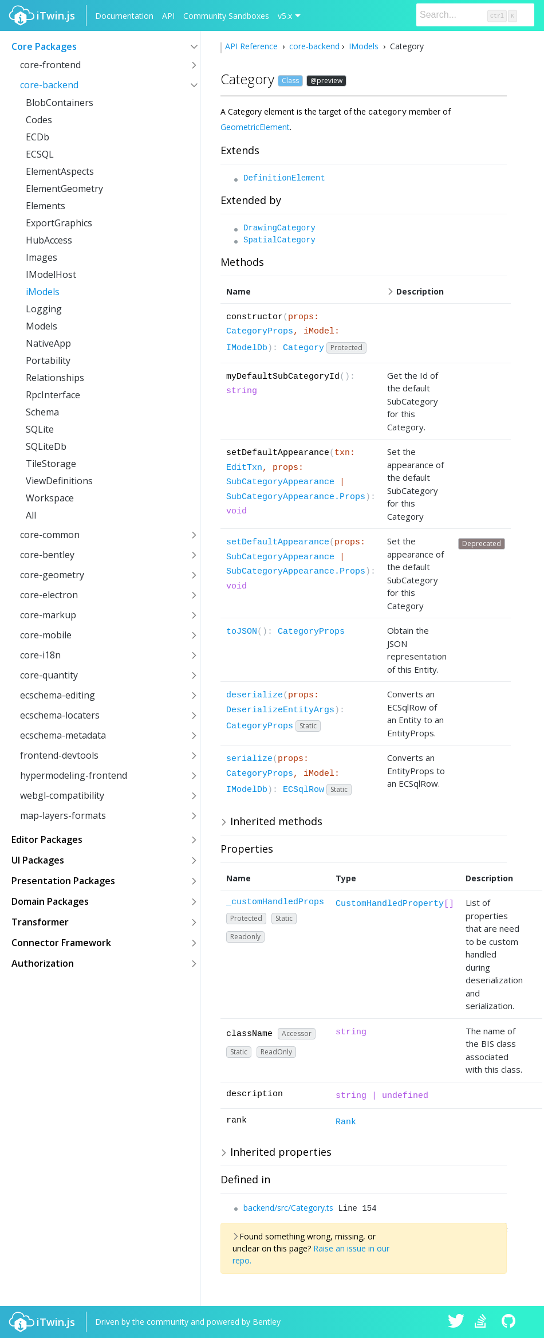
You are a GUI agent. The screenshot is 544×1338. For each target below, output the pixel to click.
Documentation (124, 15)
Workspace (50, 498)
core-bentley (47, 554)
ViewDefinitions (59, 480)
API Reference (252, 46)
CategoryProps (259, 331)
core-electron (49, 594)
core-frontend (50, 64)
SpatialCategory (279, 239)
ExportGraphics (59, 223)
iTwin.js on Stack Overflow (483, 1322)
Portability (48, 360)
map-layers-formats (63, 815)
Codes (39, 119)
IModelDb (246, 347)
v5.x (285, 15)
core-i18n (40, 655)
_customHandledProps (275, 902)
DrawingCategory (279, 227)
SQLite (40, 429)
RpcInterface (53, 395)
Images (41, 257)
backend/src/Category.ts (288, 1207)
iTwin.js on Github (510, 1322)
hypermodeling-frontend (73, 775)
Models (41, 326)
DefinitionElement (284, 177)
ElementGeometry (64, 188)
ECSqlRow (303, 789)
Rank (346, 1122)
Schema (42, 412)
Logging (44, 309)
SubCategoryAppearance (280, 481)
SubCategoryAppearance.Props (295, 496)
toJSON (241, 631)
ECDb (37, 137)
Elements (45, 205)
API (168, 15)
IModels (363, 46)
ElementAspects (60, 171)
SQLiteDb (46, 446)
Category (303, 347)
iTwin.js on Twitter (456, 1322)
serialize (249, 758)
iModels (43, 291)
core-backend (49, 85)
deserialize (254, 695)
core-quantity (49, 675)
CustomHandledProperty (390, 903)
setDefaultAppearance (277, 542)
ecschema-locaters (60, 715)
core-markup (48, 615)
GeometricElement (255, 126)
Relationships (55, 377)
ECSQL (40, 154)
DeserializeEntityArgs (280, 710)
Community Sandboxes (226, 15)
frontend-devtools (59, 755)
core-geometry (52, 574)
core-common (50, 534)
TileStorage (51, 463)
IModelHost (51, 274)
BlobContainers (59, 102)
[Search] (475, 14)
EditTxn (244, 467)
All (31, 515)
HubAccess (49, 240)
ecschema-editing (57, 695)
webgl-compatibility (62, 795)
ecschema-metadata (63, 735)
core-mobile (46, 635)
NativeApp (48, 343)
